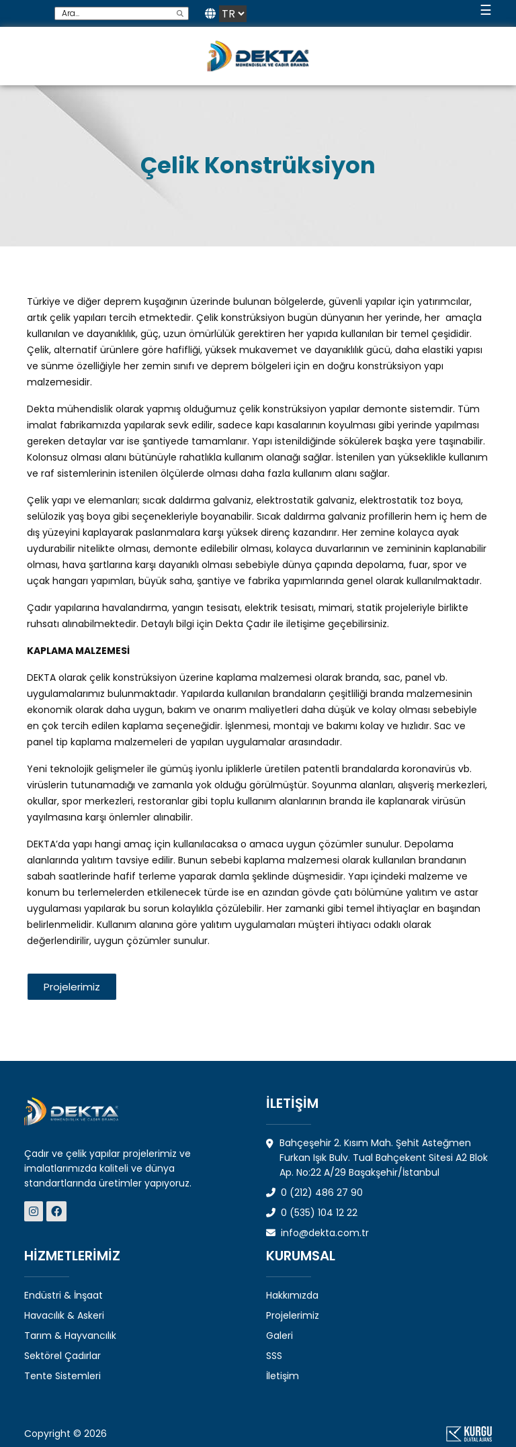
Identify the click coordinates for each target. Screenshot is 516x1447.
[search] (180, 13)
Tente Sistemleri (62, 1376)
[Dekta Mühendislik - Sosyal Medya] (35, 1211)
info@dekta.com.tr (317, 1233)
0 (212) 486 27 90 (314, 1192)
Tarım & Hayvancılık (70, 1335)
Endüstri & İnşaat (63, 1295)
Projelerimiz (292, 1315)
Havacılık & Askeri (64, 1315)
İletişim (282, 1376)
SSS (274, 1355)
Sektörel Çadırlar (62, 1355)
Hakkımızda (292, 1295)
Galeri (279, 1335)
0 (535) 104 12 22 (311, 1212)
